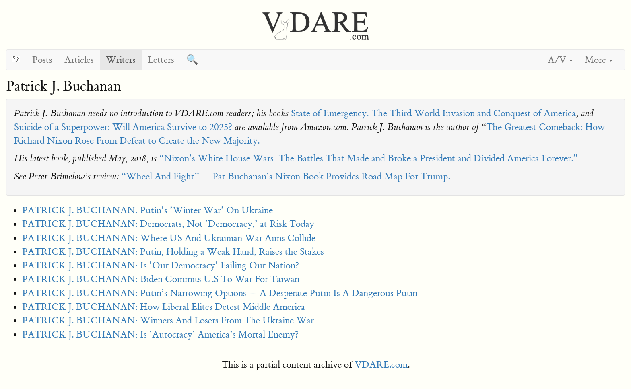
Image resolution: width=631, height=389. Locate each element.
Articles (79, 60)
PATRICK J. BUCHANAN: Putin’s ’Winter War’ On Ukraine (147, 210)
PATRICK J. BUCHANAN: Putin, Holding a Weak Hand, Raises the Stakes (173, 251)
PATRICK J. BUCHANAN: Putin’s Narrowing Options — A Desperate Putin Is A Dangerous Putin (219, 293)
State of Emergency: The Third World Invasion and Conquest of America (433, 113)
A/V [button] (560, 60)
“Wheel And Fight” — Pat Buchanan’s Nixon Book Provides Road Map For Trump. (285, 176)
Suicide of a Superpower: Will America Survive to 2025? (123, 127)
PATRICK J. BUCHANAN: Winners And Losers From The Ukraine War (168, 320)
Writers (121, 60)
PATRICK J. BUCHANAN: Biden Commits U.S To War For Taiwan (160, 279)
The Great (506, 127)
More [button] (598, 60)
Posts (42, 60)
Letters (161, 60)
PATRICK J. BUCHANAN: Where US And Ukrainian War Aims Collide (169, 238)
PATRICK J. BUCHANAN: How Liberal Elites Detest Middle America (163, 307)
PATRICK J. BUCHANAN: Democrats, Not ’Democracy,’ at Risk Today (168, 224)
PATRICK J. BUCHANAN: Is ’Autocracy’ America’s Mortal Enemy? (160, 334)
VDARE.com (381, 364)
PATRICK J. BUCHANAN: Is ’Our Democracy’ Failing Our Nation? (160, 265)
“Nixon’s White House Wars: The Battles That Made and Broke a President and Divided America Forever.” (368, 158)
